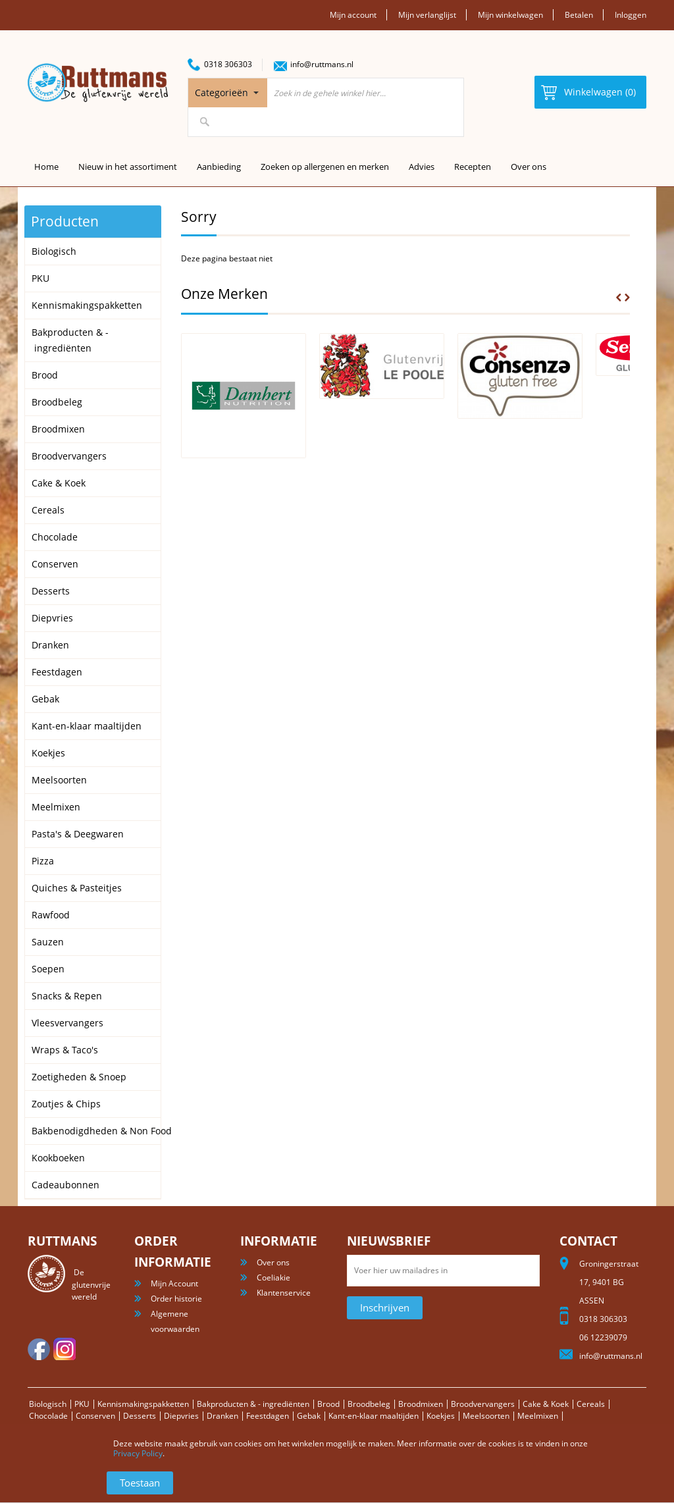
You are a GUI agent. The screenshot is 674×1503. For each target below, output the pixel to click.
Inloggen (630, 14)
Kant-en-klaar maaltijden (373, 1415)
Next (627, 298)
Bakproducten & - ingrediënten (253, 1404)
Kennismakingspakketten (143, 1404)
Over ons (528, 166)
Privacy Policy (138, 1453)
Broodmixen (420, 1404)
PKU (82, 1404)
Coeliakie (273, 1277)
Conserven (95, 1415)
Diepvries (181, 1415)
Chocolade (48, 1415)
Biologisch (47, 1404)
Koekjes (441, 1415)
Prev (618, 298)
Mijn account (353, 14)
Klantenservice (284, 1292)
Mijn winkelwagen (510, 14)
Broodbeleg (369, 1404)
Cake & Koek (546, 1404)
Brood (328, 1404)
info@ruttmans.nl (321, 64)
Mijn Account (174, 1283)
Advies (421, 166)
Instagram (64, 1349)
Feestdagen (267, 1415)
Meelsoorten (486, 1415)
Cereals (591, 1404)
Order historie (176, 1298)
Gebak (309, 1415)
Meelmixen (537, 1415)
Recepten (472, 166)
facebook (39, 1349)
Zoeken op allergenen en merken (325, 166)
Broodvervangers (483, 1404)
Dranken (222, 1415)
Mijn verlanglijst (427, 14)
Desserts (139, 1415)
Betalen (579, 14)
